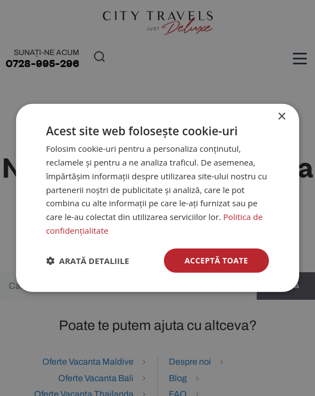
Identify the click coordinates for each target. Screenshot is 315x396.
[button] (87, 261)
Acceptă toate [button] (216, 260)
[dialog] (158, 198)
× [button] (281, 117)
